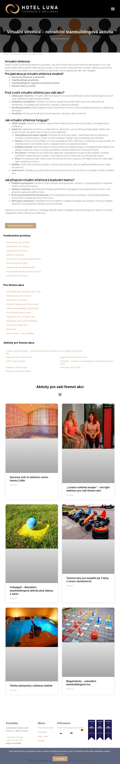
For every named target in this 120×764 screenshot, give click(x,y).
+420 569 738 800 (14, 737)
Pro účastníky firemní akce (18, 312)
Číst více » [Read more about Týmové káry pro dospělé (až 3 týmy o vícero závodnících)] (70, 586)
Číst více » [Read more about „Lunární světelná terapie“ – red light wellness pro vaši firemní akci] (70, 495)
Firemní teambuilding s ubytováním (22, 308)
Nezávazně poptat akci (16, 325)
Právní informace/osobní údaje (70, 728)
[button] (113, 9)
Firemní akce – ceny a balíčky (20, 333)
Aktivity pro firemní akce (32, 54)
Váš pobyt (42, 732)
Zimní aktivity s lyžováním (71, 351)
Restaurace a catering (16, 300)
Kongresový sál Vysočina (18, 242)
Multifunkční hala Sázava (18, 246)
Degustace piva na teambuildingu (21, 321)
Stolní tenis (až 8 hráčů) (70, 367)
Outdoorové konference (17, 275)
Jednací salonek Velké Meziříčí (20, 267)
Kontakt (41, 741)
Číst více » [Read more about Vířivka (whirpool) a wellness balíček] (14, 690)
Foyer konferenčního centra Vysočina (23, 271)
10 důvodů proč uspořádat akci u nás (23, 291)
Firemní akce (15, 54)
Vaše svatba (43, 736)
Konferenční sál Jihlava (17, 250)
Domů (6, 54)
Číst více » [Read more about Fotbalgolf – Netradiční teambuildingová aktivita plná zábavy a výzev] (14, 598)
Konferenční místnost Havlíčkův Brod (23, 259)
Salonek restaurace (15, 255)
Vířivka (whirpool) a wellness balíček (31, 685)
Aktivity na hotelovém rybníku (18, 371)
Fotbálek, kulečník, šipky (16, 367)
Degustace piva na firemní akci (19, 357)
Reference (11, 329)
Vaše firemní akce (45, 728)
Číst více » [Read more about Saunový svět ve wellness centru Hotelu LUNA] (14, 485)
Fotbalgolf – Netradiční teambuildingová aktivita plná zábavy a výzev (27, 590)
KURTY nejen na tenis (15, 361)
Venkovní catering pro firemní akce (22, 304)
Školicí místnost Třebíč (16, 263)
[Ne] (116, 756)
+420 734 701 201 (14, 740)
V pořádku (60, 758)
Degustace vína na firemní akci (20, 316)
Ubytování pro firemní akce (18, 296)
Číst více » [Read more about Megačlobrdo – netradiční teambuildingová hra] (70, 689)
